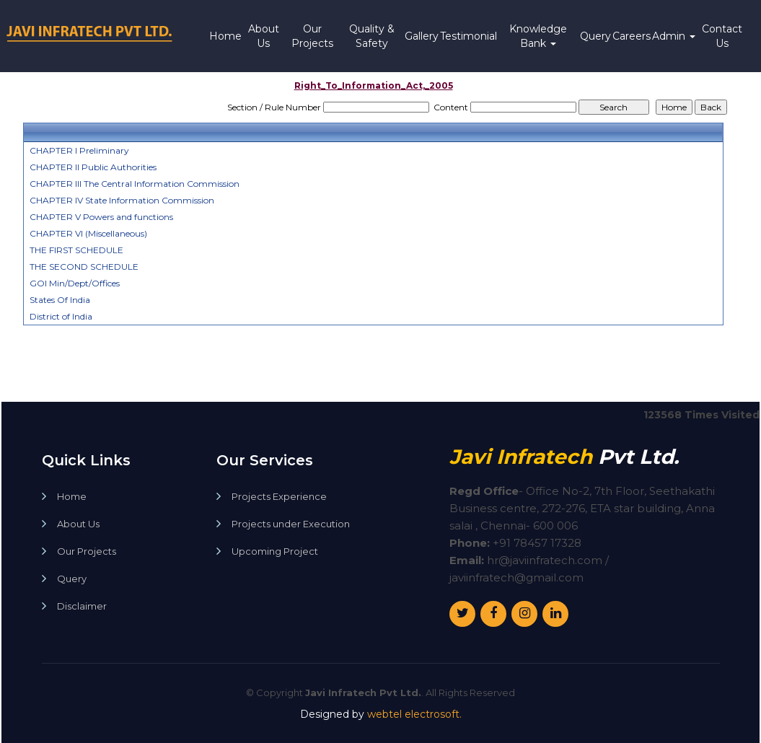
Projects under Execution (291, 524)
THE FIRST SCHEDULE (76, 250)
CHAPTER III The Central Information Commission (134, 183)
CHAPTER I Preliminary (79, 150)
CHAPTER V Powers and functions (101, 216)
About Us (263, 36)
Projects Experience (279, 496)
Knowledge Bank (538, 36)
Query (595, 36)
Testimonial (468, 36)
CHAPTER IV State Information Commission (122, 200)
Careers (631, 36)
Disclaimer (82, 606)
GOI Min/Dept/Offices (75, 283)
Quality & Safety (372, 36)
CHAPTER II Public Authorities (93, 167)
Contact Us (722, 36)
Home (225, 36)
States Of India (60, 299)
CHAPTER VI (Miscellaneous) (88, 233)
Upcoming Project (275, 551)
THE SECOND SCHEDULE (84, 266)
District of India (61, 316)
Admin (673, 36)
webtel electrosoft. (414, 714)
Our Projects (312, 36)
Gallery (422, 36)
